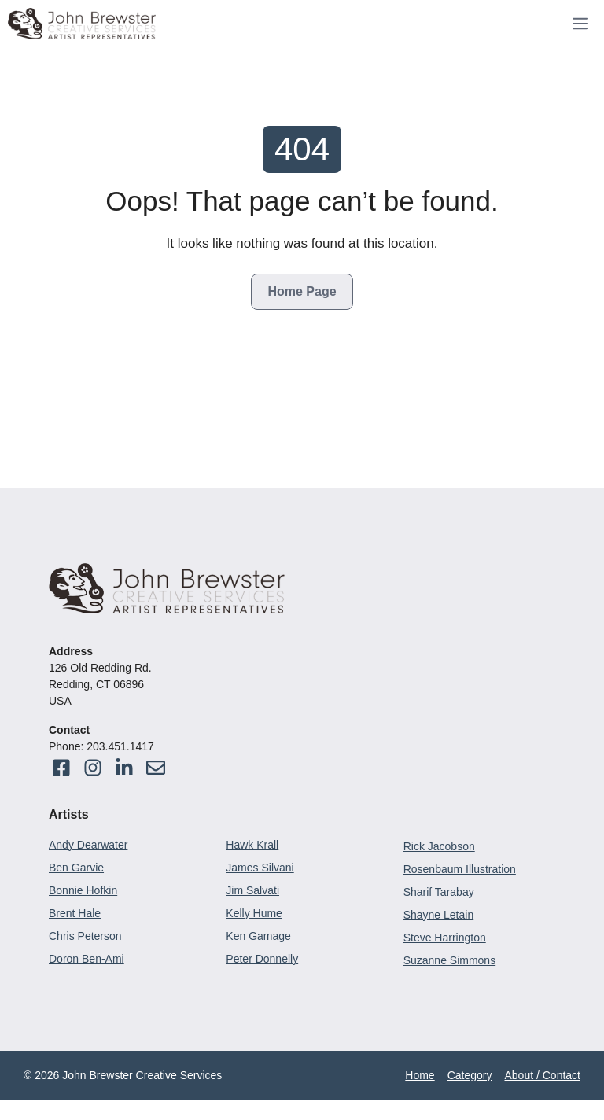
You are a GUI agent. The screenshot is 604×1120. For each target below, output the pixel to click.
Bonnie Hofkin (83, 890)
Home (419, 1075)
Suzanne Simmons (449, 960)
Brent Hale (75, 913)
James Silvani (259, 867)
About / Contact (542, 1075)
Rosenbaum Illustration (459, 869)
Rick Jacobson (439, 846)
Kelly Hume (254, 913)
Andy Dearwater (88, 844)
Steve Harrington (444, 937)
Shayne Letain (438, 914)
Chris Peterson (85, 936)
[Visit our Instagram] (155, 767)
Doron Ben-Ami (86, 958)
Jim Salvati (252, 890)
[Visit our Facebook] (61, 767)
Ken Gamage (258, 936)
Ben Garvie (76, 867)
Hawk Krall (252, 844)
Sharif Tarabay (438, 892)
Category (469, 1075)
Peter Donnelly (262, 958)
